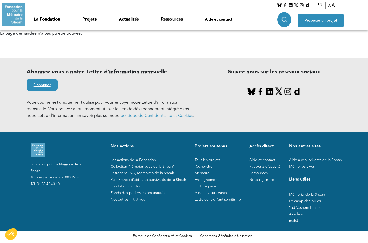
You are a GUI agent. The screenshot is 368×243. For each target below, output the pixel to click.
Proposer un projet (320, 19)
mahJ (293, 221)
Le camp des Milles (305, 201)
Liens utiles (299, 179)
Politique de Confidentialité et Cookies (162, 236)
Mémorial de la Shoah (307, 194)
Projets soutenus (211, 146)
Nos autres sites (305, 146)
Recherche (203, 167)
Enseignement (207, 180)
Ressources (172, 19)
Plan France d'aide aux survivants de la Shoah (148, 180)
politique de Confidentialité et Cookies (157, 115)
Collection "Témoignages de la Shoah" (143, 167)
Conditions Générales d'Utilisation (226, 236)
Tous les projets (207, 160)
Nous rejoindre (261, 180)
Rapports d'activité (265, 167)
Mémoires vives (302, 167)
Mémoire (202, 173)
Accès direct (261, 146)
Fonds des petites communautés (138, 193)
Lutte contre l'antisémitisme (218, 199)
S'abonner (42, 85)
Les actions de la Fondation (133, 160)
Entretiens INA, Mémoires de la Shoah (142, 173)
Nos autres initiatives (128, 199)
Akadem (296, 214)
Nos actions (122, 146)
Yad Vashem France (305, 207)
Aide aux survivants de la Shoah (315, 160)
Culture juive (205, 186)
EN (319, 5)
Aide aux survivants (211, 193)
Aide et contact (218, 19)
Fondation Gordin (125, 186)
